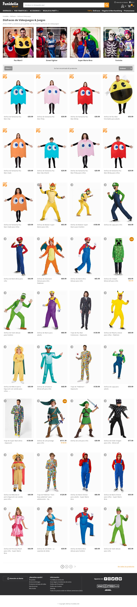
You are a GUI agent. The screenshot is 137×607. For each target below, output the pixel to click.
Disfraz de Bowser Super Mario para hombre (79, 226)
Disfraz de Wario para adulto (44, 334)
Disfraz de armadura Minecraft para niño (44, 388)
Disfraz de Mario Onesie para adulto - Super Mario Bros (80, 497)
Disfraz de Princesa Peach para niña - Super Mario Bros (13, 551)
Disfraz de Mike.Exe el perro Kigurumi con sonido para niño (13, 497)
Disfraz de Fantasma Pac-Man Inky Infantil (46, 172)
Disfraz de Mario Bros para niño (13, 280)
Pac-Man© (18, 60)
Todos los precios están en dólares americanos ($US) (66, 591)
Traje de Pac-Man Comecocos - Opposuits (79, 334)
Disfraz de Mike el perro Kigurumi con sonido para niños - (13, 389)
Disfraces (7, 11)
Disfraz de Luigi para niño (113, 225)
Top (89, 11)
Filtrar (7, 68)
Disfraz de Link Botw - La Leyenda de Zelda (45, 550)
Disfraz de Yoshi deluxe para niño (112, 550)
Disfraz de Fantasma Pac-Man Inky (13, 118)
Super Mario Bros (85, 60)
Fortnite (118, 60)
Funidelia (5, 16)
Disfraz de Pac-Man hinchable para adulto (112, 118)
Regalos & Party (50, 11)
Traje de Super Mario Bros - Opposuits (13, 442)
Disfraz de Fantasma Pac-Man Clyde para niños (13, 226)
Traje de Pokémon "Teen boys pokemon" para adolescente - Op (45, 497)
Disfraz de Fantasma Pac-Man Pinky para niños (79, 172)
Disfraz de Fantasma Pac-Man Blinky (79, 118)
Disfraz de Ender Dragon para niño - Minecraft (112, 442)
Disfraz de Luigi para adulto (111, 388)
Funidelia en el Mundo (57, 580)
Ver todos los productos (126, 567)
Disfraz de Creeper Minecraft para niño (111, 280)
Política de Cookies (56, 586)
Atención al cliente (15, 578)
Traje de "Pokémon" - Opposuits (78, 388)
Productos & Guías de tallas (37, 584)
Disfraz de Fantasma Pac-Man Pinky (46, 118)
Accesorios (35, 11)
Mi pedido (32, 580)
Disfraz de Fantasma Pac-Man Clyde (13, 172)
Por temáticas (20, 11)
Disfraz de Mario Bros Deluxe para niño (78, 280)
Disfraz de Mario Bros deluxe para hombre (78, 550)
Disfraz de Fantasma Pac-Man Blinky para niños (113, 172)
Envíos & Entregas (34, 582)
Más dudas (32, 588)
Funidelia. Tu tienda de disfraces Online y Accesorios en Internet (10, 5)
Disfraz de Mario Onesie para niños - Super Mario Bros (113, 497)
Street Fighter (51, 60)
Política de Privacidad (56, 584)
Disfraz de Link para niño (79, 441)
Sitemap (52, 588)
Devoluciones (33, 586)
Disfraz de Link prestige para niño (45, 442)
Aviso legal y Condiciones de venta (60, 582)
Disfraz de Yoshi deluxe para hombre (12, 334)
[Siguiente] (75, 566)
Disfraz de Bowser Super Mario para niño (45, 226)
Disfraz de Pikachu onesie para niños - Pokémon (113, 334)
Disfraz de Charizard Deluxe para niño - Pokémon (44, 281)
